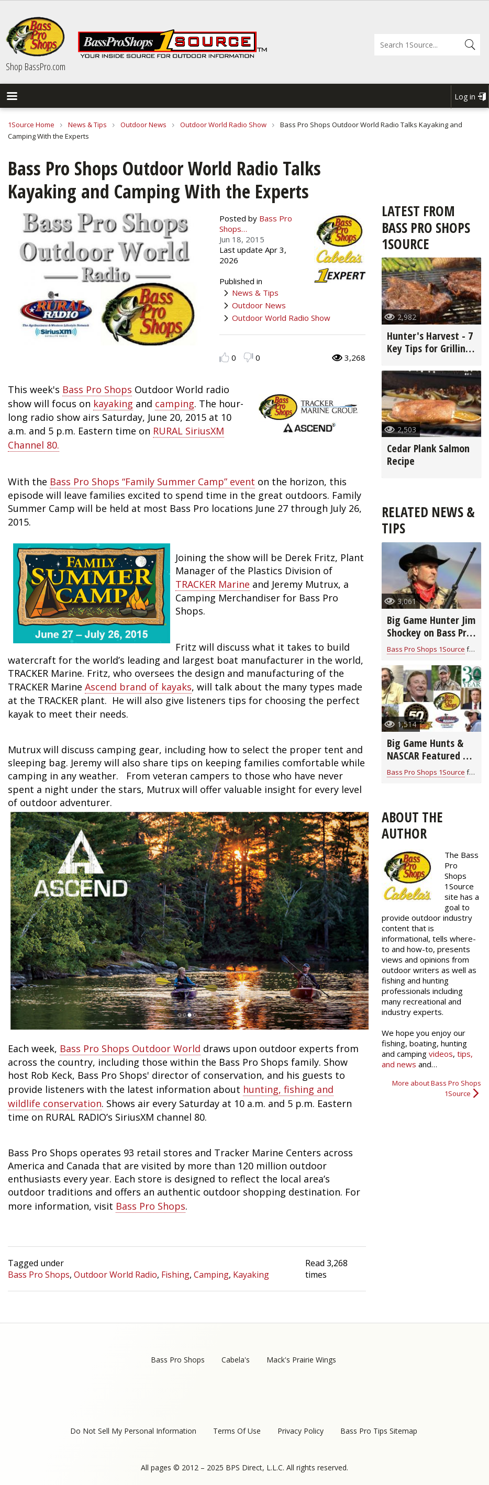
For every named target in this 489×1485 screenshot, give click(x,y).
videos (441, 1053)
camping (174, 403)
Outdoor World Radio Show (223, 124)
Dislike (248, 357)
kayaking (113, 403)
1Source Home (31, 124)
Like (224, 357)
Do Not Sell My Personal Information (133, 1431)
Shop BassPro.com (35, 66)
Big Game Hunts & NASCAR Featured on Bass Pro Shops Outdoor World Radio (431, 762)
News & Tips (87, 124)
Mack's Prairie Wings (301, 1360)
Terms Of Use (237, 1431)
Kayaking (251, 1274)
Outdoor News (143, 124)
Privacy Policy (300, 1431)
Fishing (175, 1274)
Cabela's (235, 1360)
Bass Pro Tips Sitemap (378, 1431)
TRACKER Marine (212, 584)
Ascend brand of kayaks (138, 686)
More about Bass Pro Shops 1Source (436, 1088)
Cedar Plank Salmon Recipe (428, 454)
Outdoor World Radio (115, 1274)
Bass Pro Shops (97, 389)
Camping (211, 1274)
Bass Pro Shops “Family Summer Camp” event (152, 481)
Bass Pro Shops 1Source (426, 649)
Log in (464, 97)
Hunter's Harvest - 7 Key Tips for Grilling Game (430, 348)
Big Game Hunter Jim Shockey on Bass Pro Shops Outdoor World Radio (431, 639)
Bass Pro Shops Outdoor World (130, 1048)
